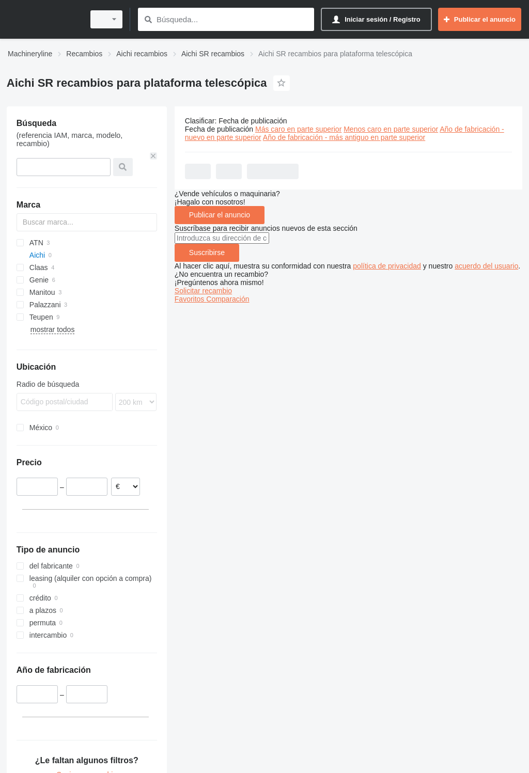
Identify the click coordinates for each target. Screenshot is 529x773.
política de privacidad (387, 266)
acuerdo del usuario (486, 266)
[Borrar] (153, 156)
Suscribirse (207, 252)
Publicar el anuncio (219, 215)
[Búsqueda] (148, 19)
